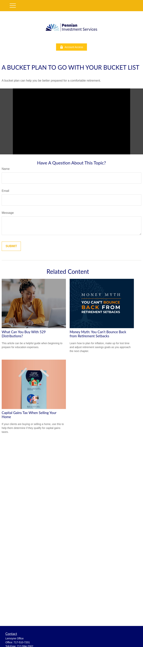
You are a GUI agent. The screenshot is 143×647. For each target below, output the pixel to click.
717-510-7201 (22, 642)
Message (8, 212)
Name (6, 168)
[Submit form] (11, 246)
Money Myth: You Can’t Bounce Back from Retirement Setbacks (98, 334)
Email (5, 190)
